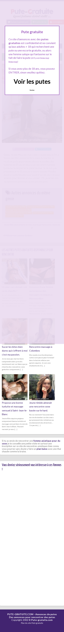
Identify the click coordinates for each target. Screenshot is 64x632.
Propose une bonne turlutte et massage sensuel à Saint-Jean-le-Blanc (14, 408)
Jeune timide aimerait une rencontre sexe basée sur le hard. (40, 406)
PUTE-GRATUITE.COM (20, 614)
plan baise (42, 448)
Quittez (32, 90)
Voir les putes (32, 81)
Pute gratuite (37, 623)
